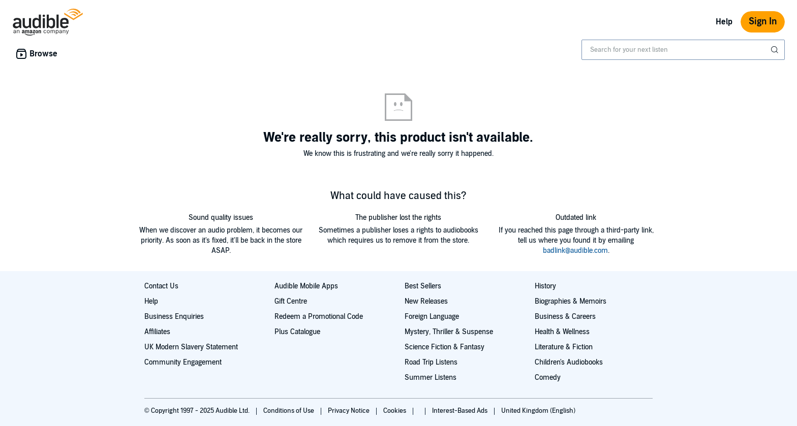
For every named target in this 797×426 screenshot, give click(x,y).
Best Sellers (423, 286)
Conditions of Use (289, 411)
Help (724, 22)
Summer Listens (430, 377)
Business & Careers (565, 316)
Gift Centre (290, 301)
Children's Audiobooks (569, 362)
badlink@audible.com (575, 250)
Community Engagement (183, 362)
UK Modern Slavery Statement (191, 347)
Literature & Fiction (564, 347)
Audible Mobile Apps (306, 286)
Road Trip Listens (431, 362)
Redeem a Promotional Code (318, 316)
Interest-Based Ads (460, 411)
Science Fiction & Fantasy (444, 347)
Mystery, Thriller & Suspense (449, 331)
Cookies (395, 411)
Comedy (548, 377)
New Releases (426, 301)
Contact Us (161, 286)
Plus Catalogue (297, 331)
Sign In (763, 21)
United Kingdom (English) (538, 411)
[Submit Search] (776, 50)
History (545, 286)
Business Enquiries (174, 316)
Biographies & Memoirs (570, 301)
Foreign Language (432, 316)
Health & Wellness (562, 331)
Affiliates (157, 331)
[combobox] (683, 50)
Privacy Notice (349, 411)
